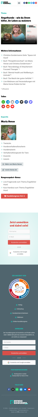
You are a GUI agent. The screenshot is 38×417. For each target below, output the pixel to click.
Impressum (30, 408)
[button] (19, 3)
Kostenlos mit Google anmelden (18, 254)
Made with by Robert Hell (19, 412)
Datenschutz (13, 410)
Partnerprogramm (23, 410)
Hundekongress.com (15, 408)
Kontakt (24, 408)
